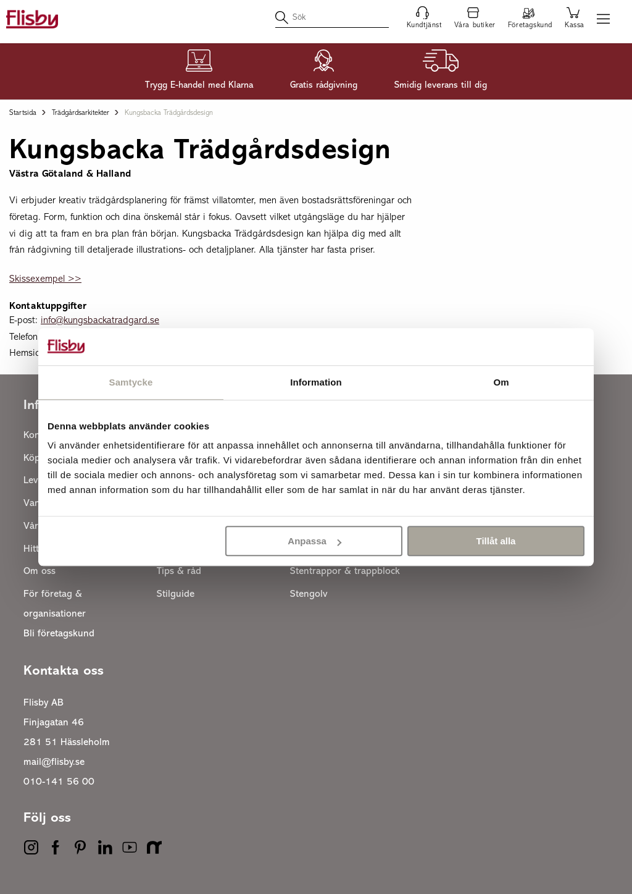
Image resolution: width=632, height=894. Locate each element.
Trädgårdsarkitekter (80, 113)
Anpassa (314, 541)
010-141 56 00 (58, 782)
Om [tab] (501, 382)
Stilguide (175, 594)
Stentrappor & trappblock (345, 571)
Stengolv (309, 594)
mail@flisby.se (54, 762)
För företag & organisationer (54, 604)
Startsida (22, 113)
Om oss (39, 571)
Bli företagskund (58, 634)
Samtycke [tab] (131, 382)
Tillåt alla (495, 541)
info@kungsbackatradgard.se (100, 321)
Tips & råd (179, 571)
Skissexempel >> (45, 279)
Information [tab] (316, 382)
